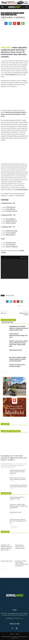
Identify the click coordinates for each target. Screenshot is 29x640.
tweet (18, 305)
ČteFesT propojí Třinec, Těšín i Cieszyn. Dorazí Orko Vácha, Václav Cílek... (18, 472)
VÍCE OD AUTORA (7, 322)
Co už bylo (22, 13)
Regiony (2, 14)
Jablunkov (7, 14)
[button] (27, 7)
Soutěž (11, 14)
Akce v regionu (15, 13)
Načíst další (14, 527)
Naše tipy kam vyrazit (15, 350)
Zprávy (6, 10)
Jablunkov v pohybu (9, 295)
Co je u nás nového (14, 10)
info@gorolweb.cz (18, 618)
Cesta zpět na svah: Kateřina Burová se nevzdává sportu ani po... (18, 521)
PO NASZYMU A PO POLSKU (11, 431)
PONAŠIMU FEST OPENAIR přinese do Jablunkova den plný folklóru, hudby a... (14, 458)
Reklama (12, 634)
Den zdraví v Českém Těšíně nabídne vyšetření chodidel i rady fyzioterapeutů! (17, 359)
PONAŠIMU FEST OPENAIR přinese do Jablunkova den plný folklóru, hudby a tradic (18, 328)
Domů (2, 10)
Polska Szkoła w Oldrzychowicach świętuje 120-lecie (18, 335)
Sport (15, 14)
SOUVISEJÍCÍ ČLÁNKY (8, 320)
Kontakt (17, 634)
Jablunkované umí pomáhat (23, 313)
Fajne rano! (3, 313)
